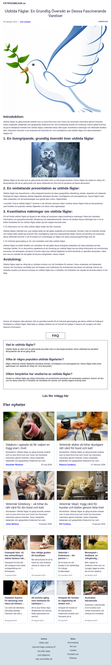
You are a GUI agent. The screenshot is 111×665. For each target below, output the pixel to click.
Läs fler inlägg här (55, 396)
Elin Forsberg (65, 524)
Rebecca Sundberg (67, 465)
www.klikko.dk (46, 659)
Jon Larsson (25, 22)
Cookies (73, 650)
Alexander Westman (14, 465)
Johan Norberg (12, 524)
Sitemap (73, 658)
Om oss (73, 646)
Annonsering (73, 642)
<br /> (55, 299)
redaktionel (103, 21)
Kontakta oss (73, 654)
